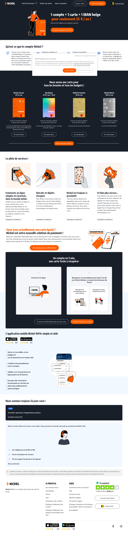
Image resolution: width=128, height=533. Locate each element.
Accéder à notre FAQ (15, 417)
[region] (64, 64)
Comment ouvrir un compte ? (79, 487)
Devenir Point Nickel (107, 498)
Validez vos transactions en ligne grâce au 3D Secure (18, 373)
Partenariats (50, 491)
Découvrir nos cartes (64, 143)
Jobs (47, 497)
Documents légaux (75, 501)
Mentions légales (75, 497)
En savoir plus (19, 134)
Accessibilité (73, 510)
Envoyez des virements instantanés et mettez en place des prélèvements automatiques (17, 384)
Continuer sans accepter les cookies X (85, 55)
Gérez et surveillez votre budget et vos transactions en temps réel (19, 355)
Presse (48, 494)
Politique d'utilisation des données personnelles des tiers (55, 512)
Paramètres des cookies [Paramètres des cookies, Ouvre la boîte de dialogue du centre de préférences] (84, 70)
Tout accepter (69, 70)
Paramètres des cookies (54, 501)
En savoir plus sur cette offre (44, 248)
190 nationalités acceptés (21, 65)
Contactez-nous (74, 494)
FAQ (70, 491)
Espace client (80, 3)
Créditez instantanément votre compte (17, 364)
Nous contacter (13, 463)
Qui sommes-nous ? (52, 487)
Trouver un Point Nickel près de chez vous (51, 322)
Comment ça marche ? (13, 219)
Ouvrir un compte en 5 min (62, 30)
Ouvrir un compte (97, 3)
